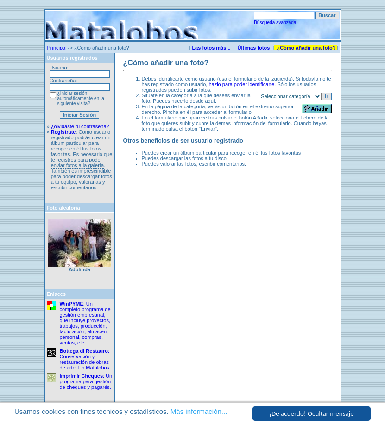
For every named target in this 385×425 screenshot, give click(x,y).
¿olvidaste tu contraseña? (80, 126)
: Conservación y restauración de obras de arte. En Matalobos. (85, 359)
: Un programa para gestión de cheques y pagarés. (86, 381)
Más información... (198, 412)
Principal (57, 47)
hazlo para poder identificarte (241, 84)
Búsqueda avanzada (275, 22)
